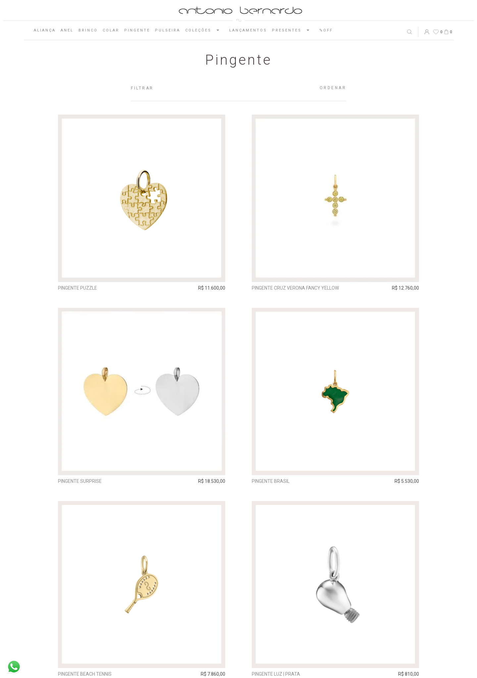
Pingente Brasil (271, 480)
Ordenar (333, 87)
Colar (111, 30)
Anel (67, 30)
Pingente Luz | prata (276, 674)
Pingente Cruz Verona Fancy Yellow (295, 288)
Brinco (88, 30)
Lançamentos (248, 30)
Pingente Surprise (80, 480)
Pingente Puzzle (77, 288)
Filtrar (142, 88)
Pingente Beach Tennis (85, 674)
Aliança (45, 30)
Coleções (204, 30)
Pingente (137, 30)
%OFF (326, 30)
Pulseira (167, 30)
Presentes (293, 30)
